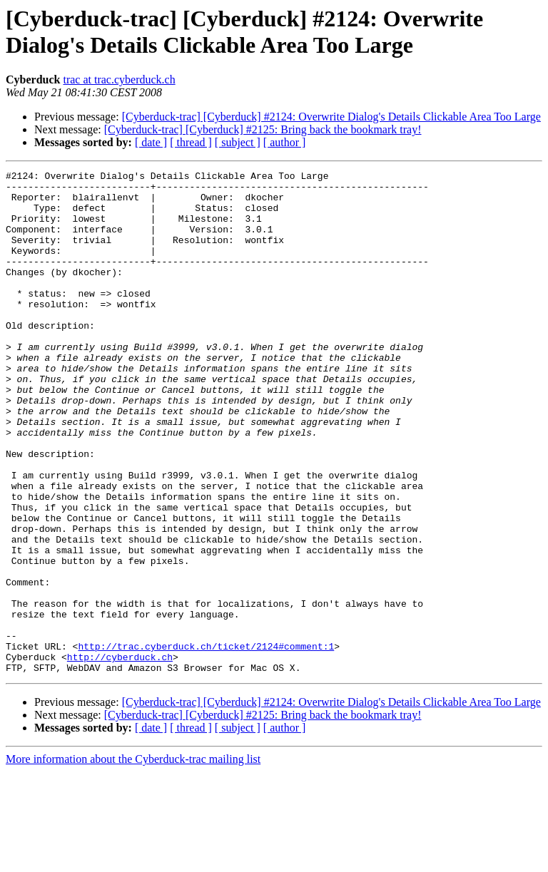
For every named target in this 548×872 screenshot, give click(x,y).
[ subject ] (237, 142)
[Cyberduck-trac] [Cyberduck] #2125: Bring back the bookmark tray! (263, 129)
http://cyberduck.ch (120, 755)
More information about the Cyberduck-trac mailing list (133, 859)
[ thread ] (191, 142)
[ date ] (151, 142)
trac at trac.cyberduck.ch (119, 79)
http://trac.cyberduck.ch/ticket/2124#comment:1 (206, 742)
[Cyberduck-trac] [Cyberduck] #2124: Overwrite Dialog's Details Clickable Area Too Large (331, 117)
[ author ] (284, 142)
